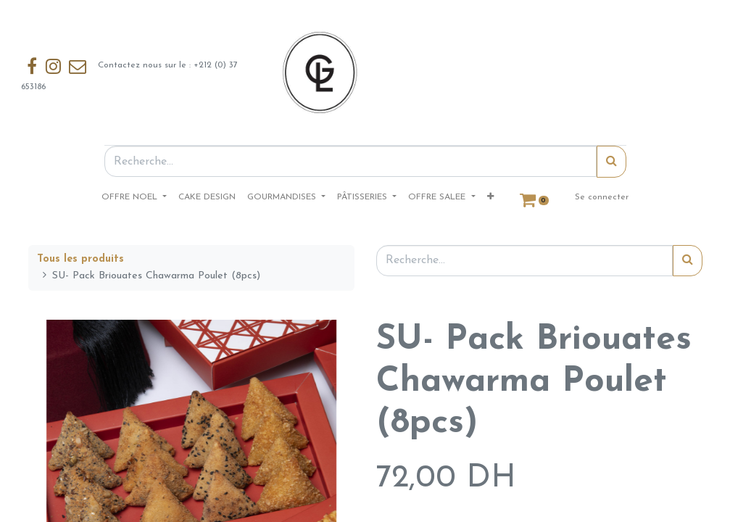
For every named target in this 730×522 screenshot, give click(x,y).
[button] (490, 197)
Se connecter (602, 197)
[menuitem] (207, 197)
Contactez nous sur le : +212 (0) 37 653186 (130, 72)
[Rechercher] (611, 162)
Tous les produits (80, 259)
